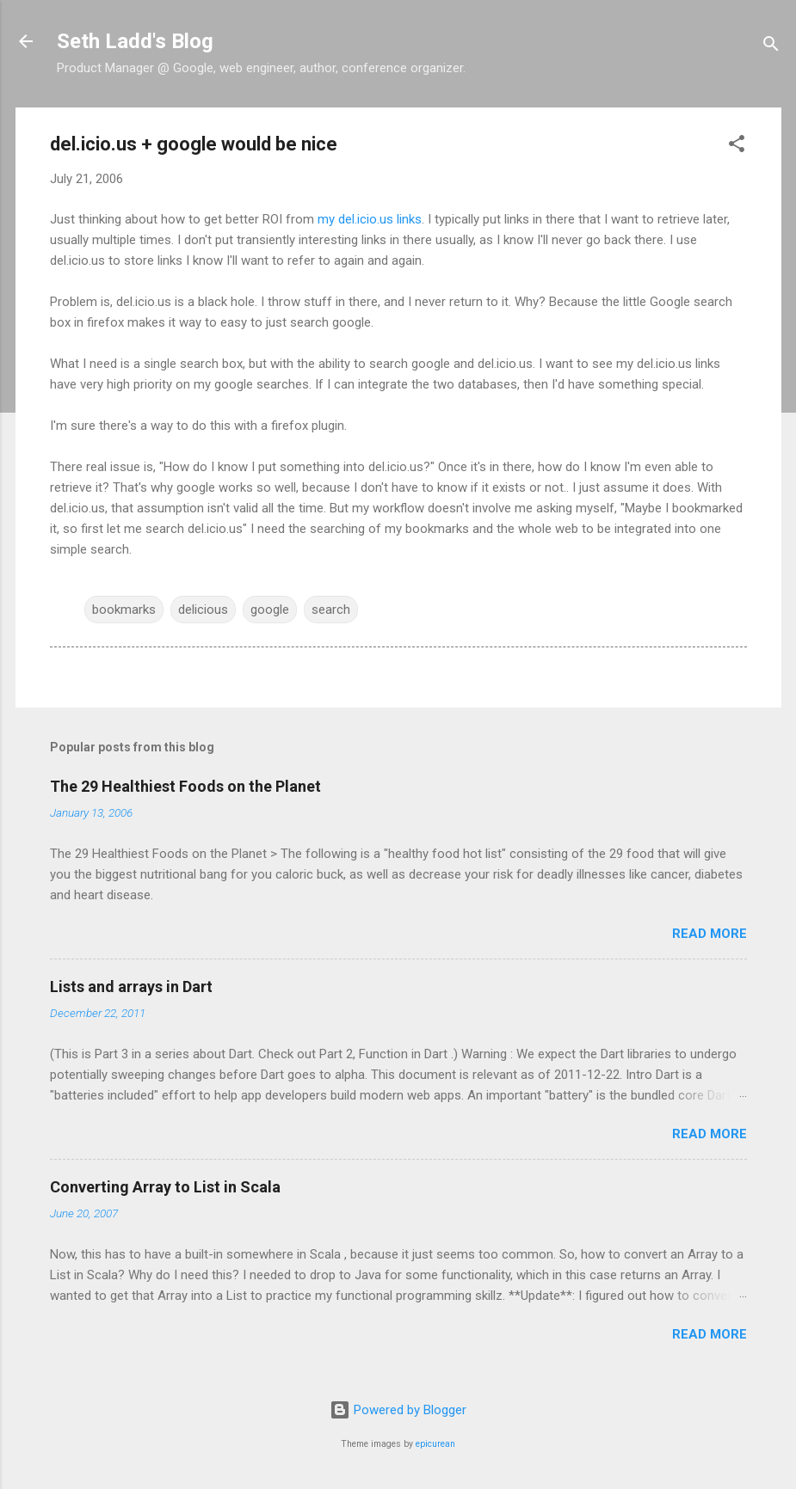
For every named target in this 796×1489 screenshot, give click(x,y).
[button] (736, 146)
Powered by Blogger (398, 1410)
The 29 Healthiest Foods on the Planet (185, 786)
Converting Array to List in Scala (165, 1187)
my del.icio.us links (370, 219)
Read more (709, 933)
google (269, 609)
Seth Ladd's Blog (135, 41)
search (331, 609)
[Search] (771, 47)
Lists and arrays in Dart (131, 986)
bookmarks (124, 609)
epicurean (435, 1443)
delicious (203, 609)
